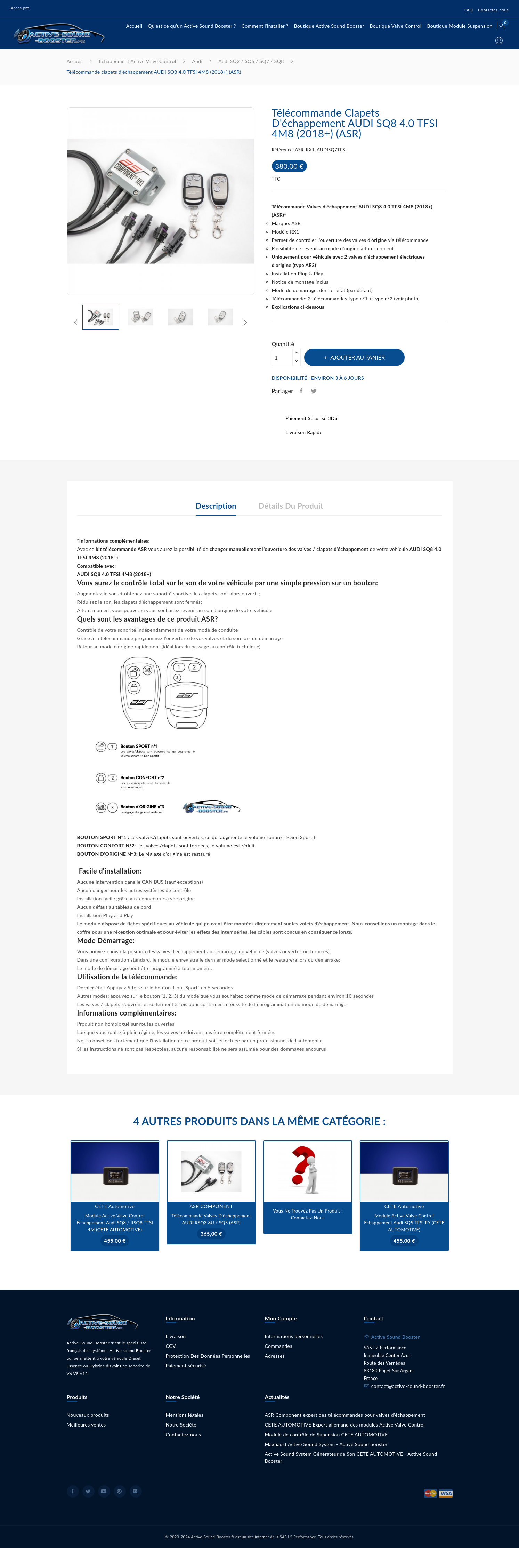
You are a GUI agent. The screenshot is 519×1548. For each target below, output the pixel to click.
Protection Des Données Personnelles (208, 1356)
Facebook (73, 1491)
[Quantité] (282, 357)
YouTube (104, 1491)
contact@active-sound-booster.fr (408, 1386)
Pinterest (120, 1491)
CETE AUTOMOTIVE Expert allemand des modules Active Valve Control (345, 1425)
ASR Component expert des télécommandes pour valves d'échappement (345, 1415)
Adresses (275, 1356)
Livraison (176, 1336)
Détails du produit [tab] (291, 506)
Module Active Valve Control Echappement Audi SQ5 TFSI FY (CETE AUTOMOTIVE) (404, 1222)
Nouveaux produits (88, 1415)
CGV (171, 1346)
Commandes (278, 1346)
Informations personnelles (294, 1336)
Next (259, 202)
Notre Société (181, 1425)
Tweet (314, 391)
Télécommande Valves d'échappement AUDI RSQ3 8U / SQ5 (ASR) (211, 1219)
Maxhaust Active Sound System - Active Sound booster (326, 1444)
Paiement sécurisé (186, 1365)
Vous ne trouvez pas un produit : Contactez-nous (308, 1214)
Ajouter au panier (358, 357)
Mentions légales (185, 1415)
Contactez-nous (493, 10)
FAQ (468, 10)
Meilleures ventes (86, 1425)
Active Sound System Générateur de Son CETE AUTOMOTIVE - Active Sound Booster (351, 1457)
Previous (61, 202)
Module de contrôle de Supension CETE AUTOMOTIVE (326, 1434)
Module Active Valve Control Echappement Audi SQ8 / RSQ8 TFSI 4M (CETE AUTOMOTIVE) (114, 1222)
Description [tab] (216, 506)
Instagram (136, 1491)
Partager (302, 391)
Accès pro (19, 7)
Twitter (88, 1491)
